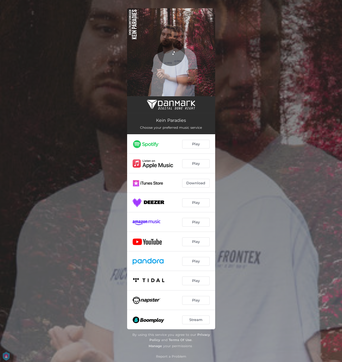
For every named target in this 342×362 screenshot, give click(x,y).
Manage (155, 346)
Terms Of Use (180, 340)
